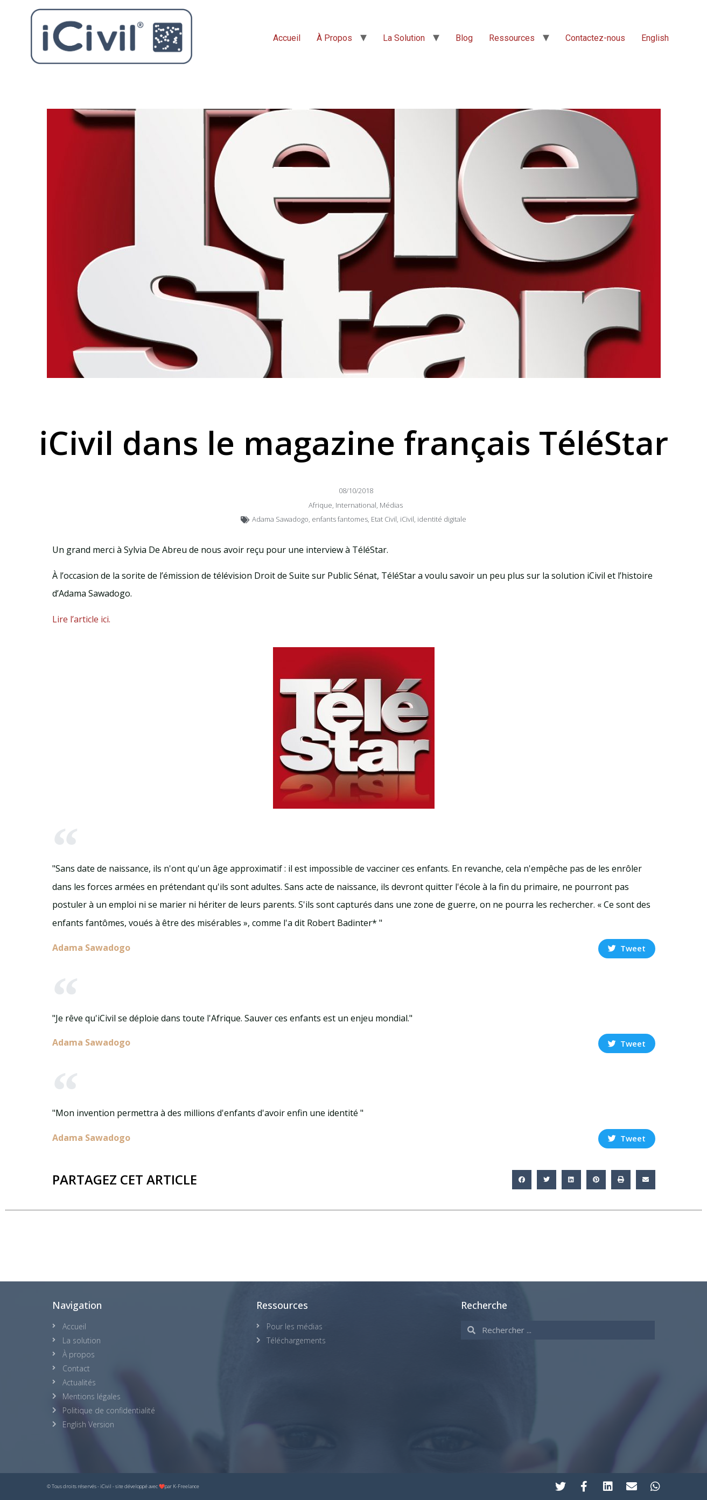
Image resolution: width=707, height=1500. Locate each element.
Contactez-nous (595, 38)
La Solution (404, 38)
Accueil (286, 38)
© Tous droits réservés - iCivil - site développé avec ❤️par (110, 1486)
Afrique (320, 505)
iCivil (407, 519)
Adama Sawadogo (280, 519)
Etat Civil (384, 519)
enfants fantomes (340, 519)
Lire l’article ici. (81, 619)
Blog (464, 38)
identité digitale (441, 519)
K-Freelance (186, 1486)
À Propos (334, 38)
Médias (391, 505)
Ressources (512, 38)
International (355, 505)
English (655, 38)
